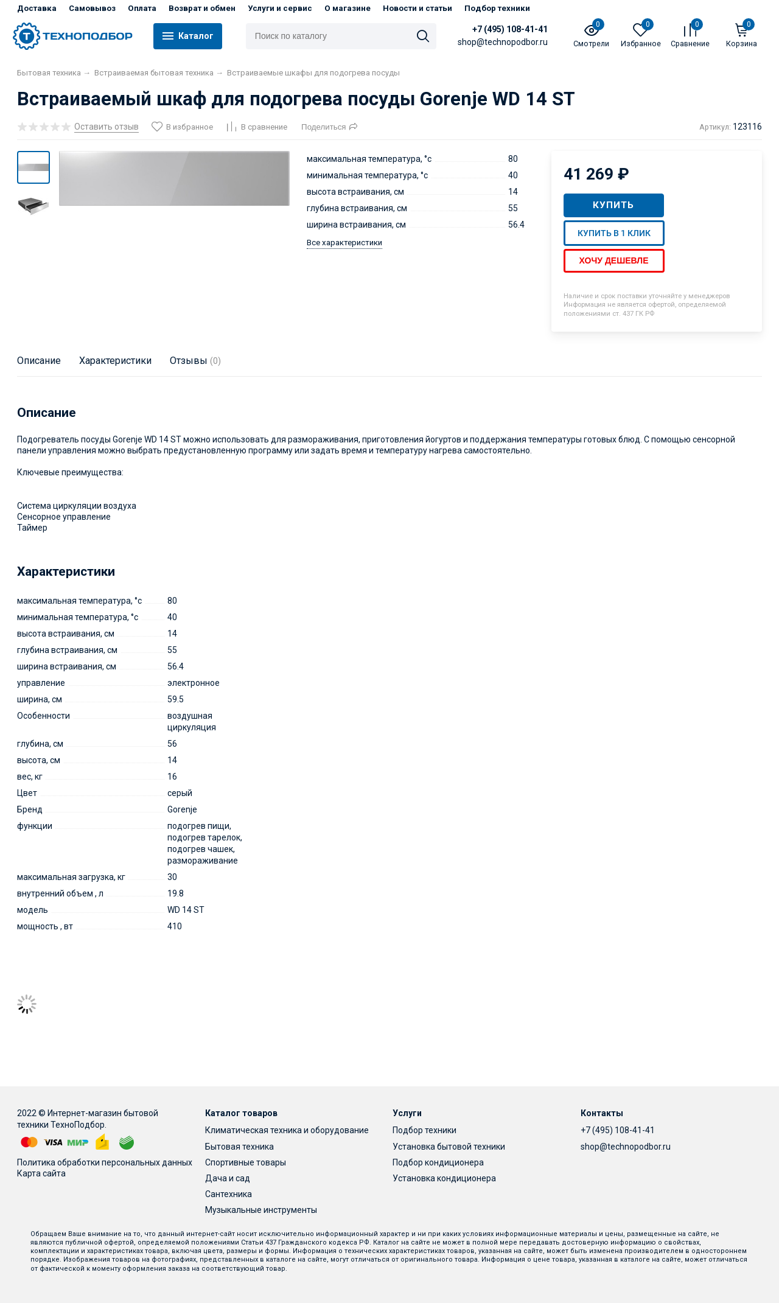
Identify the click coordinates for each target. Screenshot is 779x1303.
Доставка (37, 8)
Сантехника (228, 1194)
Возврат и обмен (202, 8)
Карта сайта (41, 1173)
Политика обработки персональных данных (104, 1162)
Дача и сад (227, 1178)
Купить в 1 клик (614, 233)
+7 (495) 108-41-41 (510, 29)
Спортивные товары (245, 1162)
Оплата (142, 8)
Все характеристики (344, 242)
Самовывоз (92, 8)
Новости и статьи (417, 8)
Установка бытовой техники (449, 1146)
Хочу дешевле (614, 260)
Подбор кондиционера (438, 1162)
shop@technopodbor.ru (626, 1146)
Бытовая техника (239, 1146)
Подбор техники (497, 8)
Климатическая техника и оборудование (287, 1130)
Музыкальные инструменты (261, 1210)
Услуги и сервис (280, 8)
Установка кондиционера (444, 1178)
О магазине (347, 8)
